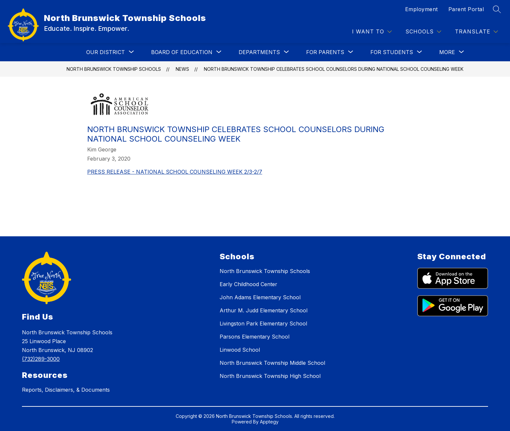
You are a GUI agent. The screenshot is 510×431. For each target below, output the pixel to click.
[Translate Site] (476, 32)
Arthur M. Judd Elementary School (263, 310)
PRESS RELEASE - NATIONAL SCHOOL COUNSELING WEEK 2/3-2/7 (174, 171)
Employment (421, 9)
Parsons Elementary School (254, 336)
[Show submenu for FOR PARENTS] (325, 52)
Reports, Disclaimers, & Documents (66, 389)
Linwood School (240, 349)
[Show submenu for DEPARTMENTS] (259, 52)
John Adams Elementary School (260, 297)
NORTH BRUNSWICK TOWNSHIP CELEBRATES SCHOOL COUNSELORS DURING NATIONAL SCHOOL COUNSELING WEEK (333, 69)
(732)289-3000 (41, 359)
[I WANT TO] (371, 32)
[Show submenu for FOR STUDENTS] (391, 52)
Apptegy (269, 421)
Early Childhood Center (248, 284)
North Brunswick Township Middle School (272, 363)
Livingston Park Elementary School (263, 323)
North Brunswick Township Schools (114, 69)
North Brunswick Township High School (270, 376)
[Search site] (497, 9)
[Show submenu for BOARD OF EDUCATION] (181, 52)
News (182, 69)
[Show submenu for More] (447, 52)
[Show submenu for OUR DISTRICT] (105, 52)
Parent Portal (466, 9)
